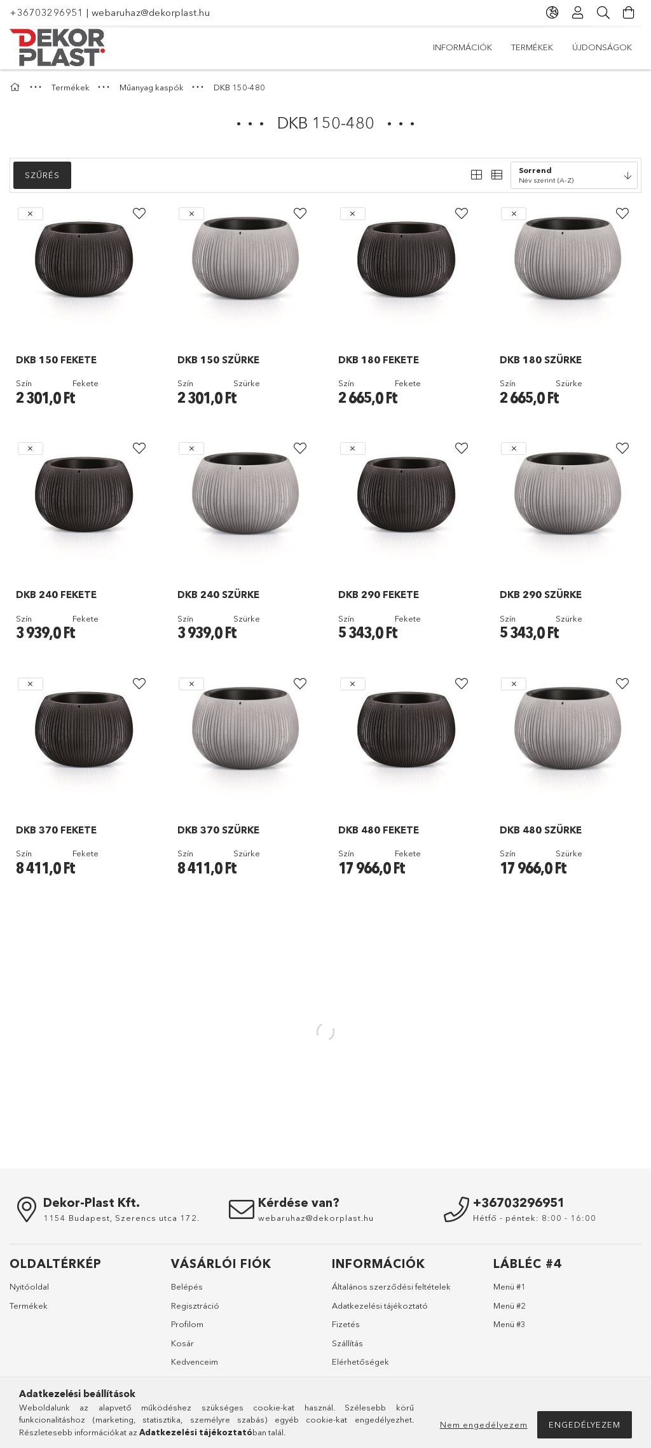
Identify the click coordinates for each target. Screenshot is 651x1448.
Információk (602, 47)
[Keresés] (603, 12)
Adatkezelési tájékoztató (380, 1305)
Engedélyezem (584, 1424)
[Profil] (578, 12)
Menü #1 (509, 1286)
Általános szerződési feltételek (391, 1286)
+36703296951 (46, 12)
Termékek (533, 47)
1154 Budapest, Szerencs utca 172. (121, 1218)
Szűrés (42, 175)
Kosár (182, 1343)
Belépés (187, 1286)
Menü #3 (509, 1324)
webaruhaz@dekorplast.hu (151, 12)
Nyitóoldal (29, 1286)
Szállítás (347, 1343)
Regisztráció (195, 1305)
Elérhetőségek (360, 1361)
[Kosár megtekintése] (628, 12)
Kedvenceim (194, 1361)
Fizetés (346, 1324)
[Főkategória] (17, 87)
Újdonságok (463, 47)
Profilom (187, 1324)
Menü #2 (509, 1305)
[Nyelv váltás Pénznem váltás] (552, 12)
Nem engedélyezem (484, 1424)
